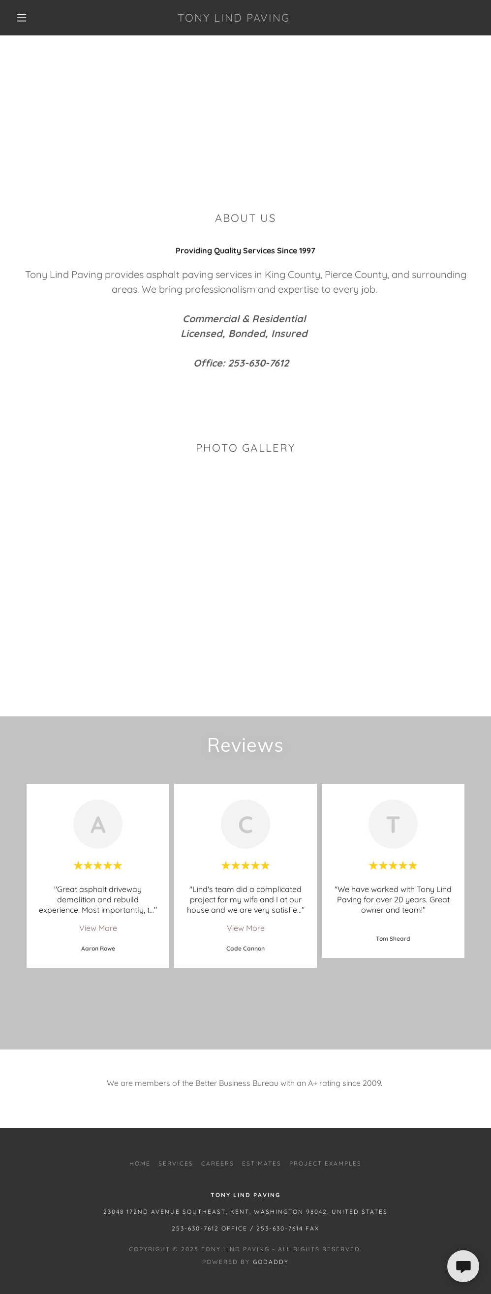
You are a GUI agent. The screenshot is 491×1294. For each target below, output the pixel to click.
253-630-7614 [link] (279, 1228)
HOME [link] (140, 1163)
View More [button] (98, 928)
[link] (234, 19)
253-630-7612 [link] (195, 1228)
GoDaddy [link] (271, 1261)
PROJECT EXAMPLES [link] (325, 1163)
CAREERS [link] (217, 1163)
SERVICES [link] (175, 1163)
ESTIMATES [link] (261, 1163)
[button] (23, 18)
